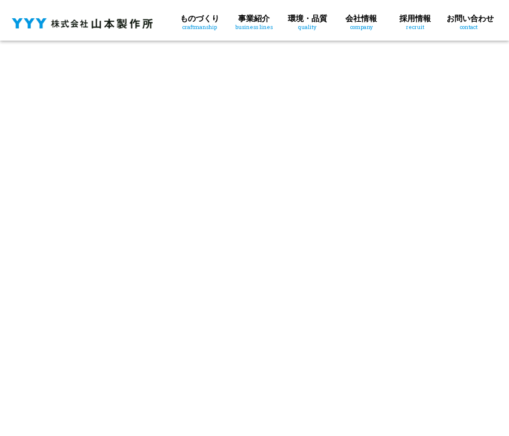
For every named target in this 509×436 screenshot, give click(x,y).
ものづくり (200, 21)
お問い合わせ (470, 21)
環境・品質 (307, 21)
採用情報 (415, 21)
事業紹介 (254, 21)
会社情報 (361, 21)
